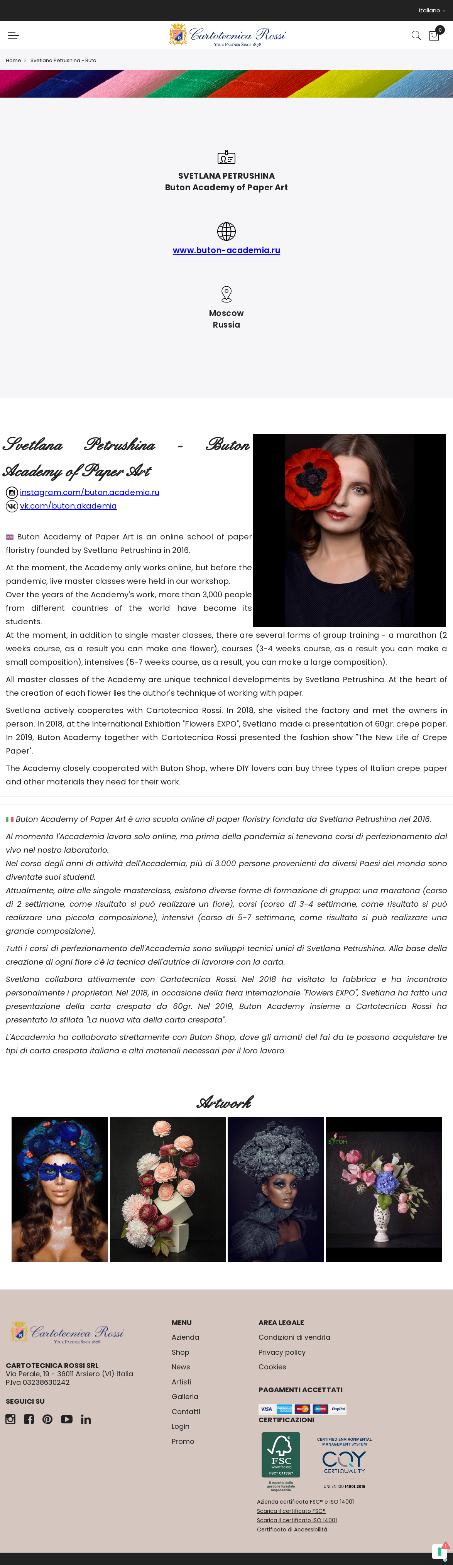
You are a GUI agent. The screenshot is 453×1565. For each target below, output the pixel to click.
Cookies (272, 1367)
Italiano (432, 10)
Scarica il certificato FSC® (291, 1511)
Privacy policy (282, 1352)
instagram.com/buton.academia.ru (89, 492)
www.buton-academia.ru (227, 250)
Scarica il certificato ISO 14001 (297, 1520)
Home (13, 60)
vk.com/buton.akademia (68, 505)
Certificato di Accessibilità (292, 1529)
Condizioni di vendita (294, 1337)
